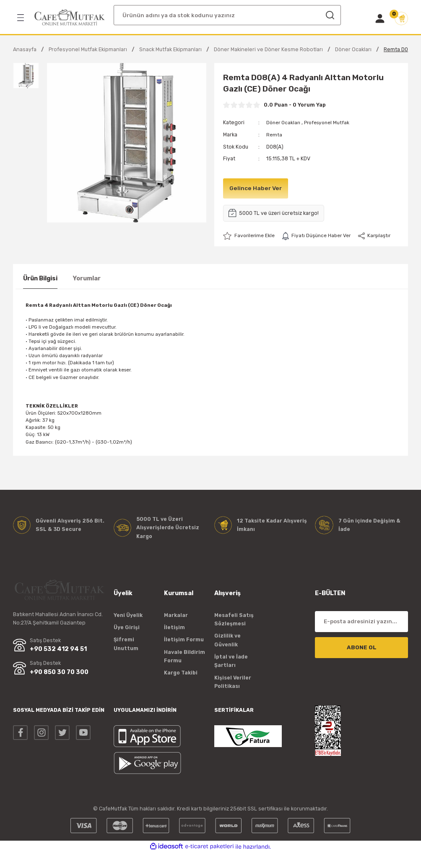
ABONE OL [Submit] (362, 647)
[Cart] (401, 18)
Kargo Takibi (181, 672)
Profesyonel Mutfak (331, 122)
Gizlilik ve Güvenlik (227, 639)
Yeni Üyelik (128, 615)
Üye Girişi (127, 627)
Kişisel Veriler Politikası (232, 681)
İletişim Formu (184, 639)
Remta (274, 134)
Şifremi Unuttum (126, 643)
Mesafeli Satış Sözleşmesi (234, 619)
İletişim (174, 627)
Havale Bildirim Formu (184, 655)
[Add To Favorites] (250, 235)
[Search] (227, 15)
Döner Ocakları (284, 122)
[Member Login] (380, 18)
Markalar (176, 615)
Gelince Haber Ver (256, 187)
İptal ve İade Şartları (231, 660)
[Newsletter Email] (361, 621)
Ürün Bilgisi (40, 278)
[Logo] (69, 17)
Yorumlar (87, 278)
